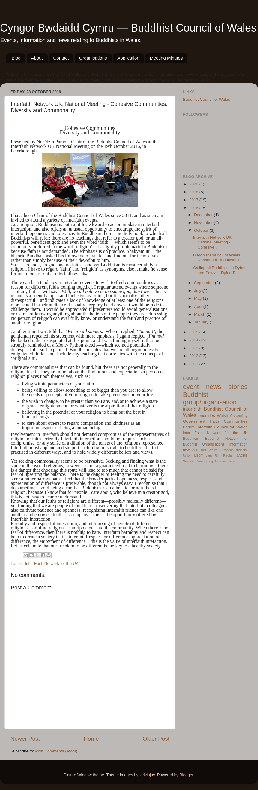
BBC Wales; (210, 450)
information (239, 444)
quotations (228, 461)
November (204, 222)
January (202, 322)
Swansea (189, 461)
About (37, 57)
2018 (194, 192)
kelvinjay (147, 775)
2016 (194, 208)
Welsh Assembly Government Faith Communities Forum (215, 421)
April (198, 306)
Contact (61, 57)
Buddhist (212, 438)
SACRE (242, 455)
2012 (194, 356)
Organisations (93, 57)
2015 (194, 332)
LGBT (198, 455)
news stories (227, 386)
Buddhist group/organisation (210, 398)
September (204, 282)
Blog (16, 57)
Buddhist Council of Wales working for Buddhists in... (218, 257)
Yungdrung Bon (208, 461)
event (191, 386)
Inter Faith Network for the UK (52, 563)
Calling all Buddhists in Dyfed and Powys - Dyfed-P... (219, 270)
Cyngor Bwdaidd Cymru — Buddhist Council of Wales (128, 28)
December (204, 215)
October (202, 230)
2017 (194, 200)
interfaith (192, 409)
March (200, 314)
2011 (194, 364)
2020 (194, 184)
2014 (194, 340)
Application (128, 57)
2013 (194, 348)
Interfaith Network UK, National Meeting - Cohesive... (213, 242)
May (198, 298)
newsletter (191, 450)
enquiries (207, 415)
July (198, 290)
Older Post (156, 739)
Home (91, 739)
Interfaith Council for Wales (222, 427)
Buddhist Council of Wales (206, 99)
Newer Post (25, 739)
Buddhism (191, 438)
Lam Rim (213, 455)
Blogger (187, 775)
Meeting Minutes (166, 57)
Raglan (228, 455)
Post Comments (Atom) (56, 751)
